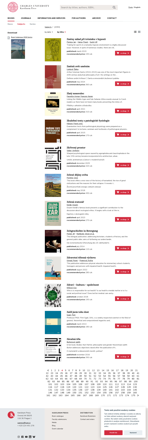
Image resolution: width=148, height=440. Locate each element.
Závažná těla (73, 339)
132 (56, 389)
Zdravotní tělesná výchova (81, 257)
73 (100, 378)
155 (105, 392)
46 (66, 376)
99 (130, 381)
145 (135, 389)
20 (131, 370)
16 (112, 370)
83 (53, 381)
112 (117, 384)
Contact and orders (87, 419)
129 (129, 387)
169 (97, 395)
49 (80, 376)
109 (99, 384)
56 (114, 376)
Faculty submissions (59, 419)
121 (80, 387)
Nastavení (133, 433)
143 (123, 389)
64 (56, 378)
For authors (79, 18)
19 (127, 370)
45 (61, 376)
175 (133, 395)
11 (88, 370)
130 (135, 387)
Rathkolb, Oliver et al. (85, 234)
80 (133, 378)
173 (121, 395)
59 (128, 376)
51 (90, 376)
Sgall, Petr (71, 315)
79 (128, 378)
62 (47, 378)
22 (47, 373)
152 (86, 392)
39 (128, 373)
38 (123, 373)
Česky (130, 7)
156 (111, 392)
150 (74, 392)
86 (68, 381)
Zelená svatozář (75, 201)
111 (111, 384)
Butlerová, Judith (73, 342)
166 (79, 395)
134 (68, 389)
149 (68, 392)
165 (73, 395)
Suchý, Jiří (93, 42)
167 (85, 395)
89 (82, 381)
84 (58, 381)
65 (61, 378)
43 (52, 376)
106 (80, 384)
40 (133, 373)
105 (74, 384)
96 (116, 381)
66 (66, 378)
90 (87, 381)
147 (56, 392)
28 (76, 373)
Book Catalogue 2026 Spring (21, 48)
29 (80, 373)
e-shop (123, 53)
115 (135, 384)
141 (111, 389)
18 (122, 370)
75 (109, 378)
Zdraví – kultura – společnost (83, 284)
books (11, 18)
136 (80, 389)
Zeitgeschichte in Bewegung (82, 230)
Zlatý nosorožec (75, 93)
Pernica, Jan (71, 42)
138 (92, 389)
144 (129, 389)
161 (48, 395)
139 (99, 389)
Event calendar (57, 429)
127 (117, 387)
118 (62, 387)
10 (84, 370)
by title (61, 32)
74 (104, 378)
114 (129, 384)
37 (119, 373)
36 (114, 373)
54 (104, 376)
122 (86, 387)
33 (100, 373)
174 (127, 395)
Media (54, 422)
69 (80, 378)
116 (50, 387)
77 (119, 378)
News (10, 24)
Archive (96, 18)
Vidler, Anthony (73, 150)
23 (52, 373)
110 (105, 384)
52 (95, 376)
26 (66, 373)
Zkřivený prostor (76, 147)
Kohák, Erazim (72, 205)
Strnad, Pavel (72, 260)
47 (71, 376)
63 (52, 378)
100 (136, 381)
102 (56, 384)
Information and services (51, 18)
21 (136, 370)
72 (95, 378)
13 (98, 370)
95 (111, 381)
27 (71, 373)
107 (86, 384)
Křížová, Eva (71, 288)
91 (92, 381)
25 (61, 373)
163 (60, 395)
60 (133, 376)
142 (117, 389)
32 (95, 373)
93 (101, 381)
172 (115, 395)
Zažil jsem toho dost (78, 312)
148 (62, 392)
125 (105, 387)
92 (97, 381)
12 (93, 370)
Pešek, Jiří (71, 234)
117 (56, 387)
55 (109, 376)
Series (33, 24)
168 (91, 395)
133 (62, 389)
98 (125, 381)
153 (92, 392)
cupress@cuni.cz (24, 423)
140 (105, 389)
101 (50, 384)
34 (104, 373)
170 (103, 395)
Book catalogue (58, 416)
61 (138, 376)
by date (49, 32)
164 (67, 395)
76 (114, 378)
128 (123, 387)
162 (54, 395)
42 (47, 376)
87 (73, 381)
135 (74, 389)
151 (80, 392)
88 (77, 381)
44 (56, 376)
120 (74, 387)
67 (71, 378)
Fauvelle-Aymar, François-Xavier (80, 96)
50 (85, 376)
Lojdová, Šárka (72, 69)
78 (123, 378)
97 (120, 381)
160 (135, 392)
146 (50, 392)
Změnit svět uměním (78, 66)
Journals (26, 18)
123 (92, 387)
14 (103, 370)
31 (90, 373)
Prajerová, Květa (86, 260)
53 (100, 376)
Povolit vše (113, 433)
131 (50, 389)
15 (107, 370)
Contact (112, 18)
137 (86, 389)
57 (119, 376)
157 (117, 392)
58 (123, 376)
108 (92, 384)
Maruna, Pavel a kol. (75, 123)
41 (138, 373)
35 (109, 373)
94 (106, 381)
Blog (53, 425)
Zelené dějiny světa (77, 174)
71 (90, 378)
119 (68, 387)
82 (49, 381)
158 (123, 392)
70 (85, 378)
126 (111, 387)
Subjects (21, 24)
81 (138, 378)
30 (85, 373)
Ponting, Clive (72, 178)
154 (99, 392)
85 (63, 381)
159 (129, 392)
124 (99, 387)
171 (109, 395)
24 (56, 373)
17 (117, 370)
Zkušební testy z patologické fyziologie (88, 120)
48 (76, 376)
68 (76, 378)
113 (123, 384)
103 (62, 384)
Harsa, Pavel (83, 42)
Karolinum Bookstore (88, 416)
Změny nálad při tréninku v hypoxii (86, 39)
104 (68, 384)
